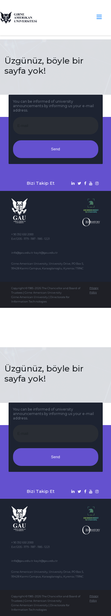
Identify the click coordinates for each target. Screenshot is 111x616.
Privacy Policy (93, 290)
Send (55, 149)
